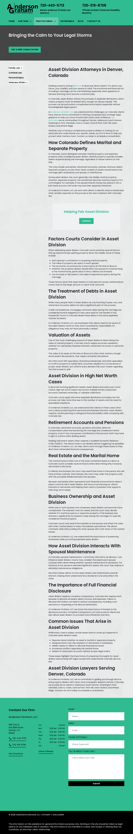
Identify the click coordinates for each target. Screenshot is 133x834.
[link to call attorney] (17, 739)
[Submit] (96, 783)
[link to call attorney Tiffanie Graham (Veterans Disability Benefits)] (103, 8)
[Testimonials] (67, 21)
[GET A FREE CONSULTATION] (25, 50)
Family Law (14, 68)
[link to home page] (22, 8)
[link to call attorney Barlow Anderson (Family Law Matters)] (57, 8)
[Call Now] (86, 221)
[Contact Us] (93, 21)
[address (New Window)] (16, 754)
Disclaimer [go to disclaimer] (58, 814)
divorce (78, 85)
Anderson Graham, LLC (62, 112)
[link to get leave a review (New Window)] (46, 752)
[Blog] (80, 21)
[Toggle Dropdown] (30, 21)
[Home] (11, 21)
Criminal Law (15, 72)
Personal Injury (16, 77)
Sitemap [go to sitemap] (46, 814)
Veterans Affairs (17, 82)
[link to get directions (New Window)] (22, 729)
